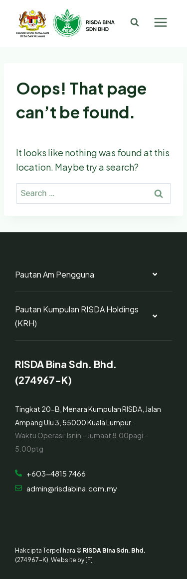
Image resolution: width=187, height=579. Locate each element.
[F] (89, 559)
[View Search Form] (135, 22)
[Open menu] (160, 22)
